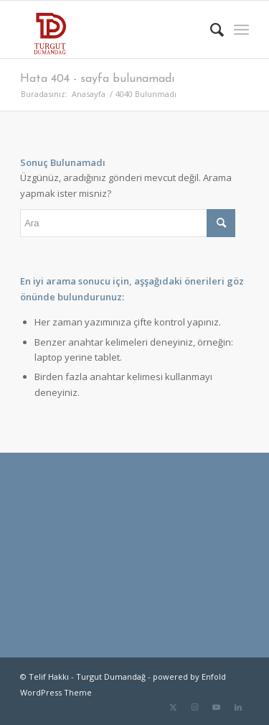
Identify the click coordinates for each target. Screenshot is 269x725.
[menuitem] (210, 29)
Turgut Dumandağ (111, 676)
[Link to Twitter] (173, 707)
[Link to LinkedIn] (238, 707)
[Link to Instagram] (195, 707)
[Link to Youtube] (216, 707)
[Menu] (241, 29)
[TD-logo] (111, 29)
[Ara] (210, 29)
